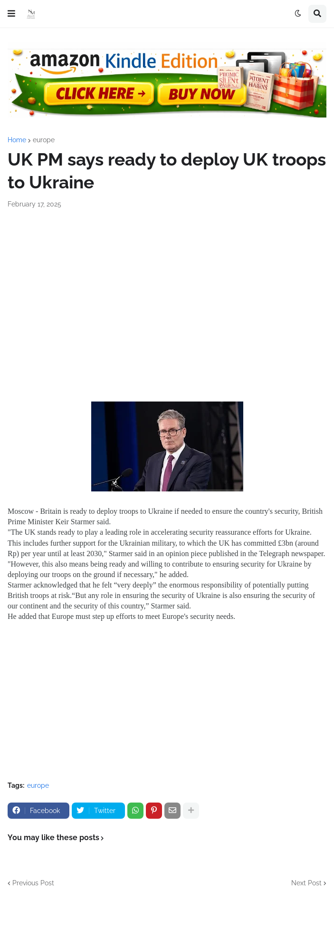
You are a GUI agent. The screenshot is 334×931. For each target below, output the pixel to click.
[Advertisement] (167, 327)
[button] (11, 14)
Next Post (306, 883)
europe (44, 140)
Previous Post (33, 883)
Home (17, 140)
